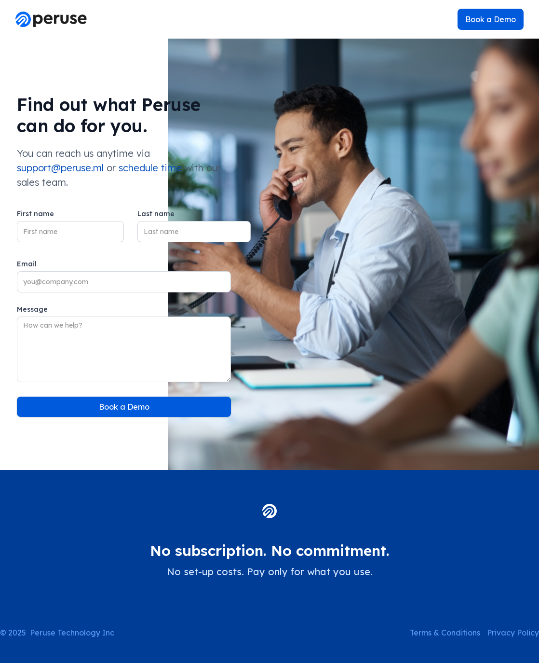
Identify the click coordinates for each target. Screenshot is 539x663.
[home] (51, 19)
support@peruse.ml (60, 168)
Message (32, 309)
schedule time (150, 168)
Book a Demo (490, 19)
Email (27, 264)
